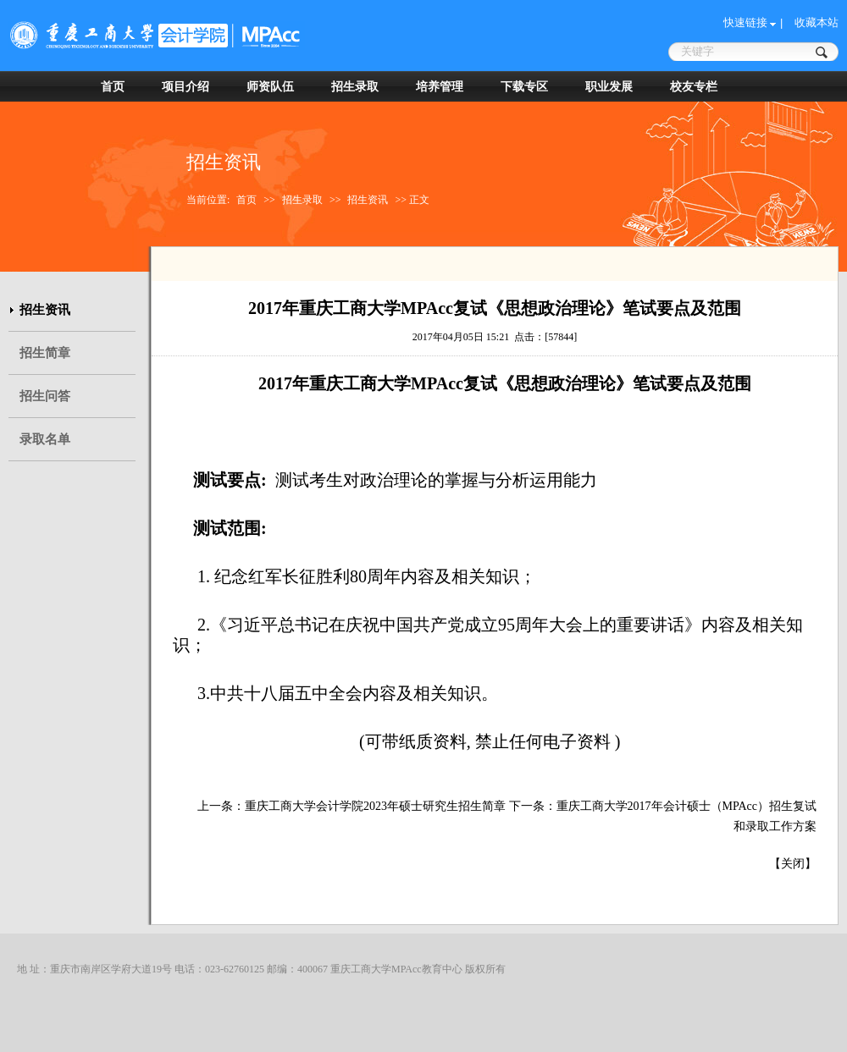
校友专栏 (693, 86)
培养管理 (439, 86)
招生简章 (44, 353)
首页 (113, 86)
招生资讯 (367, 200)
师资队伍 (270, 86)
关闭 (793, 863)
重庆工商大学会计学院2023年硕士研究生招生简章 (375, 806)
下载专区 (524, 86)
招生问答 (44, 396)
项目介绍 (185, 86)
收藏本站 (816, 22)
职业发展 (609, 86)
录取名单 (44, 439)
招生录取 (355, 86)
